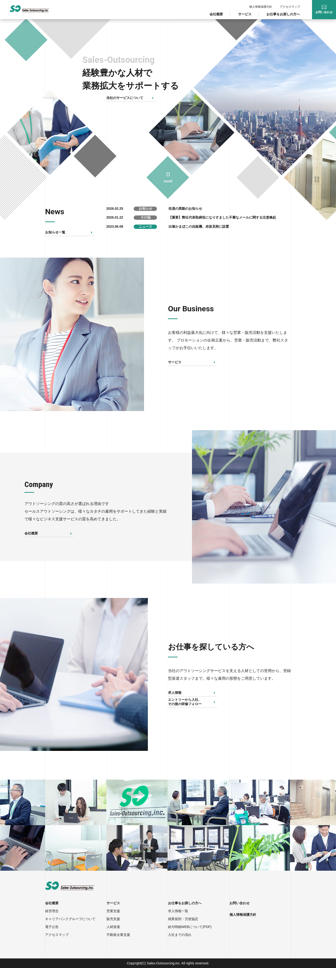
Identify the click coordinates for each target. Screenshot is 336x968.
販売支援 (113, 919)
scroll (168, 181)
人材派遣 (113, 927)
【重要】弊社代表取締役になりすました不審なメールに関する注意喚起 (222, 217)
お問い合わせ (239, 903)
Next (151, 334)
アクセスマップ (290, 6)
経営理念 (52, 911)
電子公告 (52, 927)
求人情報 (174, 693)
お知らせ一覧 (55, 232)
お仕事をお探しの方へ (283, 14)
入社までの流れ (180, 935)
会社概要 (216, 14)
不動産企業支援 (118, 935)
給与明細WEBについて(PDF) (189, 927)
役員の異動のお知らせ (185, 208)
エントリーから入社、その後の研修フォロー (185, 702)
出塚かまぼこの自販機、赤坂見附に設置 (198, 226)
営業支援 (113, 911)
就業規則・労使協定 (183, 919)
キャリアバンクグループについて (70, 919)
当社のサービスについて (124, 98)
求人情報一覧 (178, 911)
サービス (245, 14)
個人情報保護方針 (260, 6)
